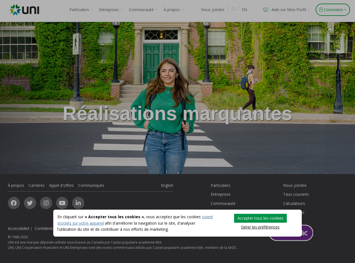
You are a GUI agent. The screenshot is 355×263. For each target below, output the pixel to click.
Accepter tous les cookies (260, 218)
